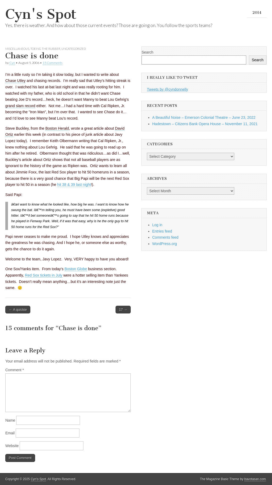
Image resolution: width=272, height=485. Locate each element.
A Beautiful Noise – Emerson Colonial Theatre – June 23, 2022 (204, 117)
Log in (157, 225)
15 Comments (52, 63)
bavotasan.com (255, 479)
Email (10, 433)
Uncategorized (73, 48)
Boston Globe (76, 269)
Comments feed (165, 237)
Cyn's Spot (40, 14)
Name (10, 420)
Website (12, 446)
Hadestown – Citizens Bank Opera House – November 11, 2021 (205, 124)
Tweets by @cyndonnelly (167, 89)
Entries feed (162, 231)
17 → (123, 310)
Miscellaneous (17, 48)
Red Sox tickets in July (43, 275)
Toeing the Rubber (45, 48)
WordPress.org (164, 244)
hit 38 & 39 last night (74, 184)
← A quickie (18, 310)
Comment (14, 370)
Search (147, 52)
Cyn (12, 63)
